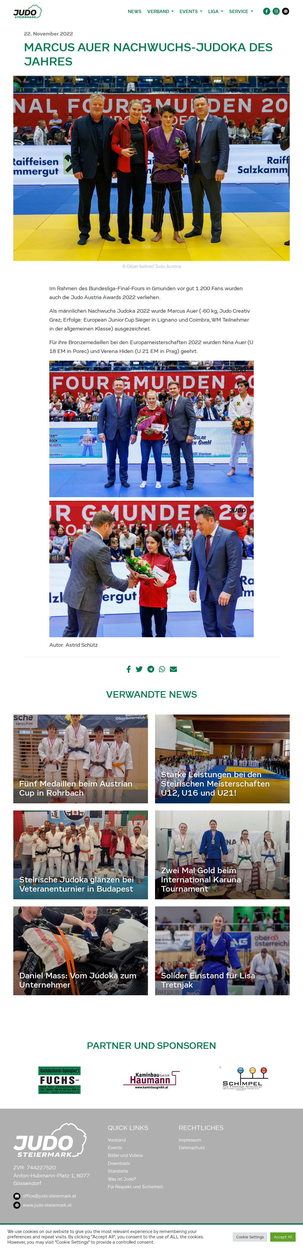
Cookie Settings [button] (250, 1237)
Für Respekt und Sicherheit (135, 1186)
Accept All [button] (283, 1237)
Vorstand (117, 1140)
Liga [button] (214, 11)
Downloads (119, 1163)
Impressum (190, 1140)
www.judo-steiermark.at (42, 1205)
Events (115, 1147)
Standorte (118, 1171)
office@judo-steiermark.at (44, 1196)
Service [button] (239, 11)
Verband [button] (158, 11)
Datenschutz (192, 1147)
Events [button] (189, 11)
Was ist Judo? (122, 1179)
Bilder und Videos (125, 1155)
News (134, 11)
